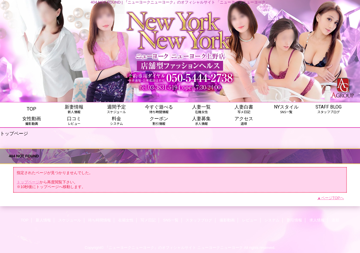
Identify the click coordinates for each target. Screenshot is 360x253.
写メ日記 (148, 220)
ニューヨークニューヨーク (220, 247)
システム (272, 220)
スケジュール (69, 220)
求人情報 (317, 220)
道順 (335, 220)
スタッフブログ (199, 220)
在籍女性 (125, 220)
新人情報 (43, 220)
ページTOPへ (332, 198)
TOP (31, 108)
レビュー (249, 220)
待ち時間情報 (99, 220)
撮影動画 (227, 220)
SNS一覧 (171, 220)
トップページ (28, 182)
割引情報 (294, 220)
